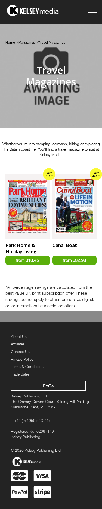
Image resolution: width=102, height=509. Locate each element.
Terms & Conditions (27, 366)
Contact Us (20, 351)
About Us (19, 336)
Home (10, 42)
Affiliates (18, 344)
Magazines (26, 42)
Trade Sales (20, 374)
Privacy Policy (22, 359)
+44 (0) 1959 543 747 (32, 420)
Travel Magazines (51, 42)
